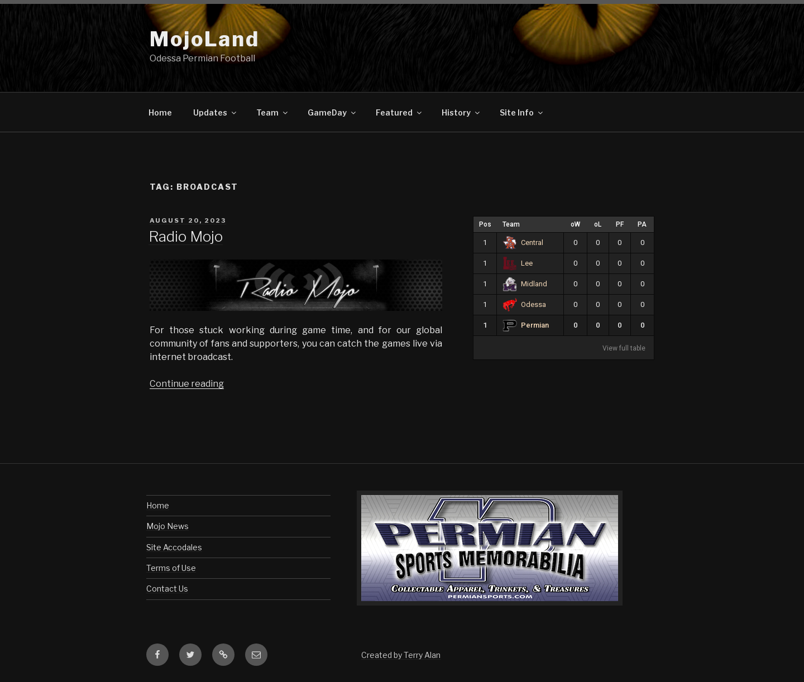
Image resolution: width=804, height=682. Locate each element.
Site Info (522, 112)
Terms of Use (171, 568)
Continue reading (187, 383)
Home (160, 112)
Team (272, 112)
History (461, 112)
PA (642, 224)
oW (575, 224)
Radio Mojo (186, 236)
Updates (215, 112)
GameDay (332, 112)
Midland (524, 284)
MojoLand (205, 39)
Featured (399, 112)
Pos (485, 224)
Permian (525, 325)
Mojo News (167, 526)
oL (597, 224)
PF (620, 224)
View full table (623, 348)
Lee (517, 263)
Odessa (524, 304)
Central (522, 242)
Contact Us (167, 588)
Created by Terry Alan (401, 655)
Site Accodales (174, 547)
